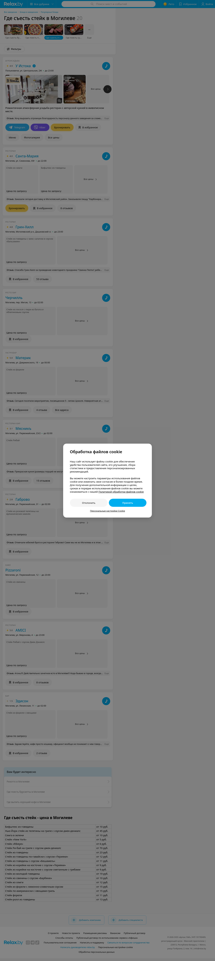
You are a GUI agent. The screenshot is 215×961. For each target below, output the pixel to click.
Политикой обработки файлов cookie (121, 491)
